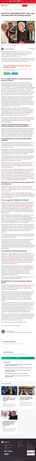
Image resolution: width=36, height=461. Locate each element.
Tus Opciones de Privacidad (30, 451)
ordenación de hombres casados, (19, 207)
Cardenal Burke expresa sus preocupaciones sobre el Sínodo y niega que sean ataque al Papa (9, 424)
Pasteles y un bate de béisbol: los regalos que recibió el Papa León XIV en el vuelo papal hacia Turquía (18, 366)
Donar (25, 5)
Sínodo (9, 325)
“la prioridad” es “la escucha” (20, 115)
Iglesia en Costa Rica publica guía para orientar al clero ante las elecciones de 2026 (17, 377)
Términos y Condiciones (30, 449)
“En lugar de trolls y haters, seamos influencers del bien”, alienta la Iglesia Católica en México (18, 372)
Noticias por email (20, 444)
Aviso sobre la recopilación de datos (30, 454)
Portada (5, 9)
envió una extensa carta (25, 286)
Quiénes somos (29, 444)
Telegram (19, 73)
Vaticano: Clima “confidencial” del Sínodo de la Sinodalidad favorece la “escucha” (9, 399)
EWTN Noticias (27, 2)
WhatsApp (8, 73)
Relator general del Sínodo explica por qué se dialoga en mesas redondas (26, 399)
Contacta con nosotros (7, 447)
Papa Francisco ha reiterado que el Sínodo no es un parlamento (15, 188)
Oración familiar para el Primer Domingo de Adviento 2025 (16, 374)
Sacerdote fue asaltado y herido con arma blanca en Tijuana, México (18, 368)
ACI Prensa (33, 2)
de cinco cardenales (14, 256)
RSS (18, 447)
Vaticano (10, 9)
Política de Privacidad (30, 447)
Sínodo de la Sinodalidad (15, 325)
